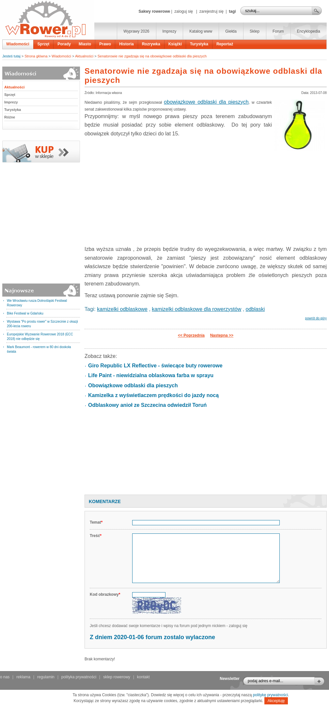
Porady (64, 44)
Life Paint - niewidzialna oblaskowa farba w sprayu (150, 375)
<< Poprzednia (191, 335)
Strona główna (35, 56)
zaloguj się (183, 11)
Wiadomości (17, 44)
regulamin (46, 677)
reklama (23, 677)
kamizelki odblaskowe (122, 309)
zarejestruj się (211, 11)
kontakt (143, 677)
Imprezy (170, 31)
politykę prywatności (270, 695)
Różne (9, 117)
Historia (126, 44)
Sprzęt (44, 44)
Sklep (254, 31)
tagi (232, 11)
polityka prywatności (78, 677)
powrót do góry (316, 318)
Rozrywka (151, 44)
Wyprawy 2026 (136, 31)
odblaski (255, 309)
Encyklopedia (308, 31)
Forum (278, 31)
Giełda (231, 31)
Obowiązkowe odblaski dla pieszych (133, 385)
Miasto (85, 44)
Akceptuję (276, 701)
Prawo (105, 44)
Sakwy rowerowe (154, 11)
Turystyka (199, 44)
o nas (4, 677)
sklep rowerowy (116, 677)
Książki (175, 44)
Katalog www (200, 31)
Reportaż (224, 44)
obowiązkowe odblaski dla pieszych (206, 102)
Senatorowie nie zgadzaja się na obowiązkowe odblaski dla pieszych (152, 56)
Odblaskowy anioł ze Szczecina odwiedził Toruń (147, 405)
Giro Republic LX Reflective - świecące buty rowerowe (155, 365)
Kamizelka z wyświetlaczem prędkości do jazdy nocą (153, 395)
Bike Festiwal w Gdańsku (25, 313)
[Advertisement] (205, 454)
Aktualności (84, 56)
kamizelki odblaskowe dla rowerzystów (196, 309)
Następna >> (221, 335)
